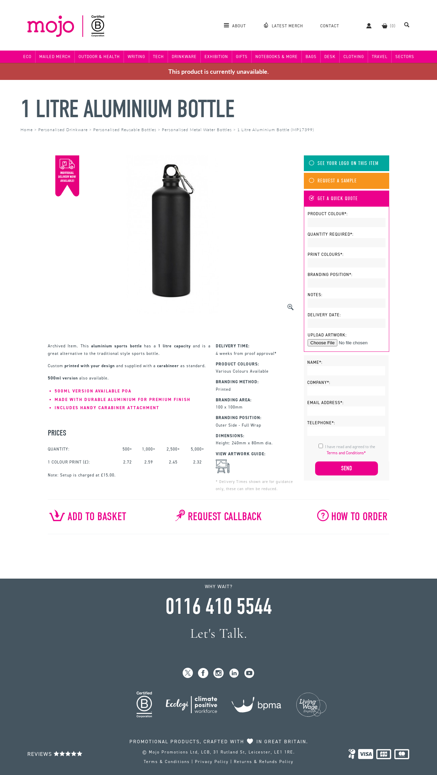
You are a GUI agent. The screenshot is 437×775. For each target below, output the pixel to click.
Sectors (404, 56)
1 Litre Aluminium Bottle (127, 109)
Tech (158, 56)
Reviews (55, 754)
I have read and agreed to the (350, 450)
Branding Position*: (330, 274)
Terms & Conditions (167, 761)
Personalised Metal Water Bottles (197, 129)
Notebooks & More (276, 56)
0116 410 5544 (218, 607)
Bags (311, 56)
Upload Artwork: (327, 335)
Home (26, 129)
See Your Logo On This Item (344, 163)
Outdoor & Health (99, 56)
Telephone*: (321, 423)
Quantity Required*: (331, 234)
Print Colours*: (326, 254)
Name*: (315, 362)
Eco (27, 56)
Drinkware (184, 56)
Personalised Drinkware (63, 129)
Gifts (242, 56)
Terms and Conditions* (346, 453)
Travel (379, 56)
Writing (136, 56)
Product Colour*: (328, 214)
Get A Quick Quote (333, 199)
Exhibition (216, 56)
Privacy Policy (212, 761)
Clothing (353, 56)
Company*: (318, 382)
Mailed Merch (55, 56)
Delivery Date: (324, 315)
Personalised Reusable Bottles (124, 129)
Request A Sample (333, 181)
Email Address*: (325, 402)
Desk (330, 56)
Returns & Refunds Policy (264, 761)
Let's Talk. (218, 633)
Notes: (315, 294)
